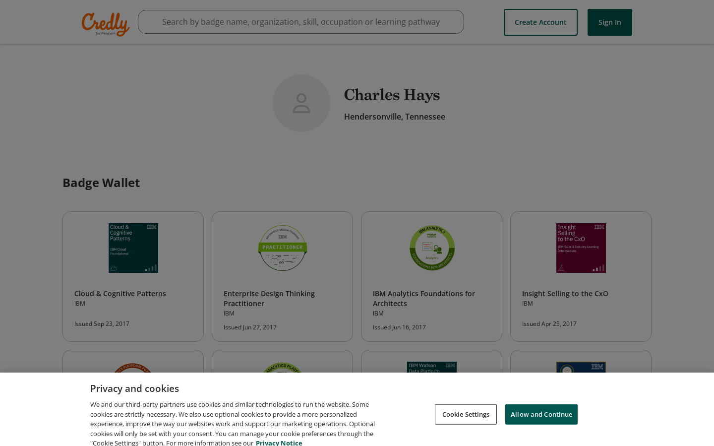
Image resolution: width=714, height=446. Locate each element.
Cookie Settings (466, 419)
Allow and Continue (541, 419)
